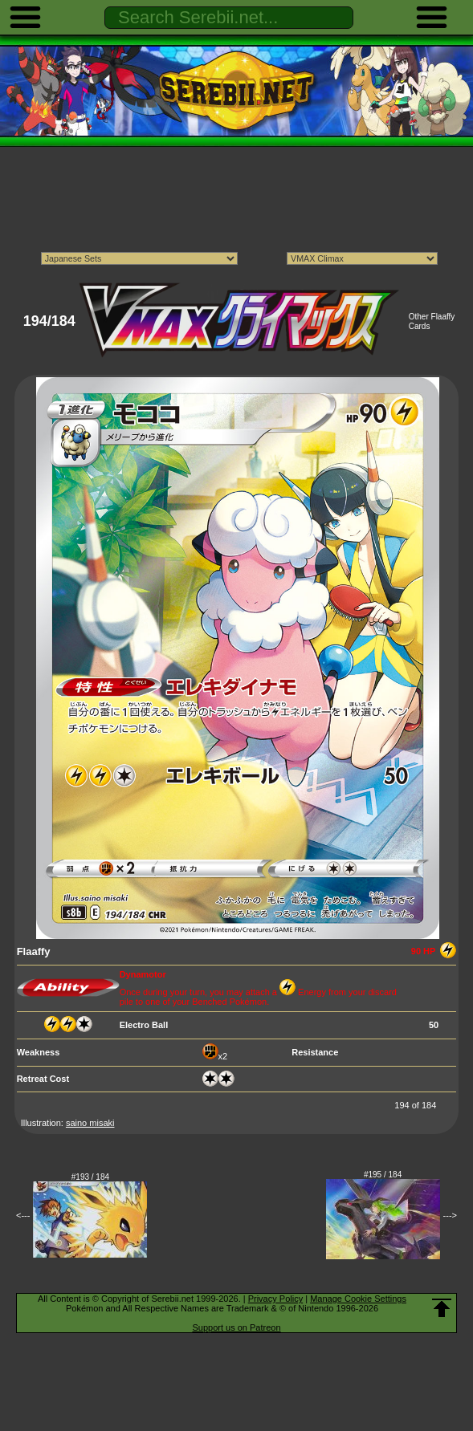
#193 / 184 (90, 1177)
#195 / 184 (383, 1174)
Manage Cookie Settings (358, 1298)
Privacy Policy (275, 1298)
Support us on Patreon (236, 1327)
